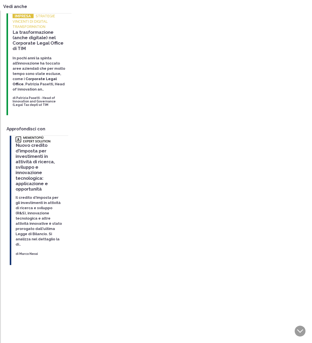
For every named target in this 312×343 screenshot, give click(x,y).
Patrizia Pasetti (28, 98)
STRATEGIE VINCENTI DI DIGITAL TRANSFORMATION (34, 21)
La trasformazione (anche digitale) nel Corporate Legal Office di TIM (38, 40)
